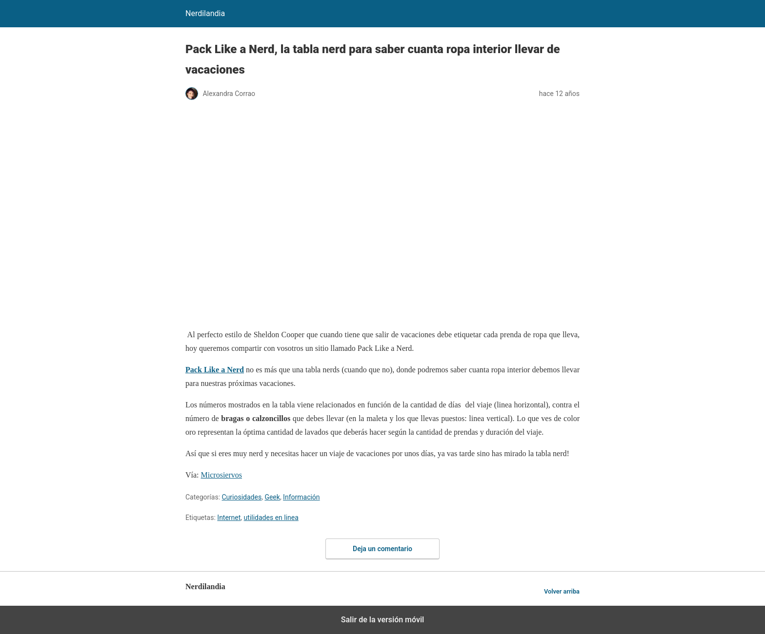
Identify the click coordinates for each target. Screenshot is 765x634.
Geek (272, 497)
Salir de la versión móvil (382, 619)
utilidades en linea (271, 517)
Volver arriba (562, 591)
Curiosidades (242, 497)
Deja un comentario (382, 549)
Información (301, 497)
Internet (229, 517)
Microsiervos (221, 475)
